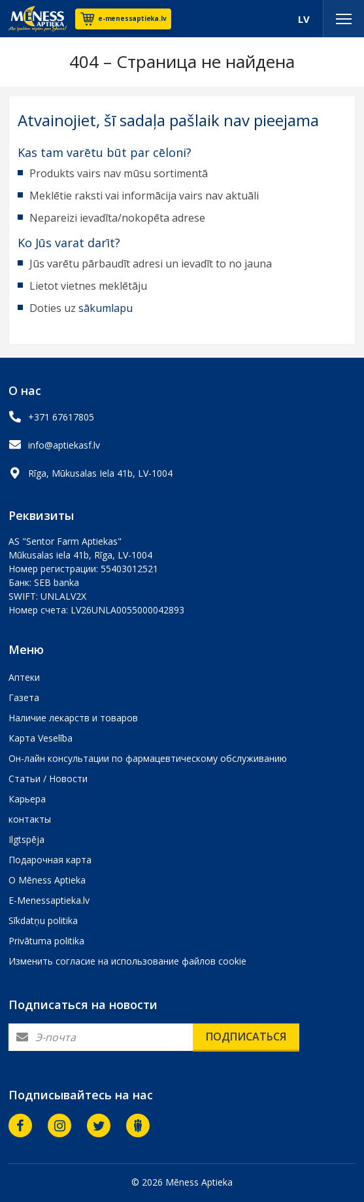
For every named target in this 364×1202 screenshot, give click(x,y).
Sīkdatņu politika (43, 920)
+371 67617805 (61, 417)
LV (304, 19)
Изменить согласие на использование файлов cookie (127, 961)
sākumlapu (105, 308)
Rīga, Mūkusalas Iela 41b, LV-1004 (100, 473)
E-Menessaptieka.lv (49, 900)
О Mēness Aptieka (47, 880)
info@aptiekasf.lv (64, 445)
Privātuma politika (46, 941)
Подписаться (246, 1036)
